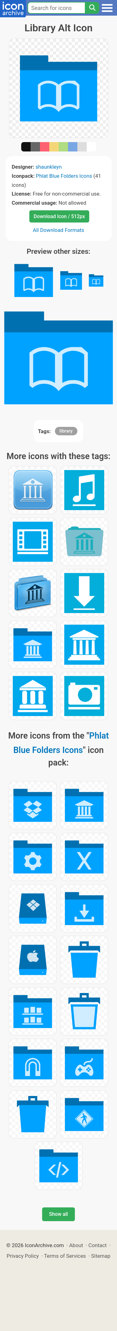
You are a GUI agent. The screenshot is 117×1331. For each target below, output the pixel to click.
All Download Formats (58, 230)
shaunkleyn (49, 167)
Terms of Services (65, 1256)
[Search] (92, 8)
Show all (58, 1214)
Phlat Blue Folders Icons (64, 176)
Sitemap (100, 1256)
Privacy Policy (23, 1256)
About (76, 1245)
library (66, 431)
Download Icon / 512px (59, 216)
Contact (97, 1245)
